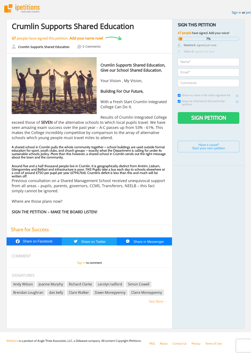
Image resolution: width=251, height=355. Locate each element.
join (248, 12)
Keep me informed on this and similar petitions (201, 103)
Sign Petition (208, 118)
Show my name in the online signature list (204, 95)
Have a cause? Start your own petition (208, 146)
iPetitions (21, 8)
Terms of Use (213, 343)
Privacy (196, 343)
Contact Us (179, 343)
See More (156, 301)
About (164, 343)
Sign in (236, 12)
